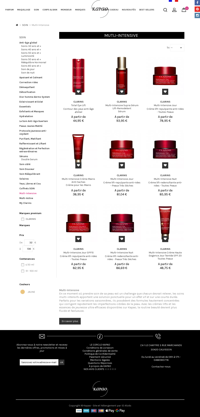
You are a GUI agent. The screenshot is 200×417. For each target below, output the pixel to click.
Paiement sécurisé (100, 356)
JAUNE (31, 291)
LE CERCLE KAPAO (100, 344)
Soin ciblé (24, 164)
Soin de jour (28, 69)
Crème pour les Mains (78, 185)
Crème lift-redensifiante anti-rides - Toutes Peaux (165, 184)
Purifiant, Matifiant (30, 138)
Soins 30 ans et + (31, 46)
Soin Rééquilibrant (29, 174)
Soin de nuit (28, 72)
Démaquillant (27, 87)
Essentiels (25, 106)
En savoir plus (70, 321)
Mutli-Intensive (27, 193)
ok (61, 362)
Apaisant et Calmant (30, 77)
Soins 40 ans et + (31, 49)
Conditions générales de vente (100, 350)
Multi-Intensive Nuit (165, 178)
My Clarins (25, 203)
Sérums (23, 156)
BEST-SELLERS (146, 9)
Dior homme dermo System (34, 97)
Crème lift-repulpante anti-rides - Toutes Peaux (165, 110)
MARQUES (80, 9)
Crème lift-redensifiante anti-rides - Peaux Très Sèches (122, 258)
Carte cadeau (110, 9)
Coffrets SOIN (27, 188)
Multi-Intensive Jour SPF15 (78, 252)
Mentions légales (100, 360)
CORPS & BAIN (50, 9)
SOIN (36, 9)
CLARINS (31, 219)
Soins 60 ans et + (31, 65)
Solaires (24, 178)
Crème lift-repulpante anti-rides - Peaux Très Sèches (121, 184)
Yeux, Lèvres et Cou (30, 183)
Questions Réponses (100, 363)
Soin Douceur (26, 169)
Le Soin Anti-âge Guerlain (33, 121)
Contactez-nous (161, 366)
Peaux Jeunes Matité (30, 126)
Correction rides (28, 82)
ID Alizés (126, 405)
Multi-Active (26, 198)
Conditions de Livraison (100, 347)
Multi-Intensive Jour (165, 105)
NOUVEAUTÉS (129, 9)
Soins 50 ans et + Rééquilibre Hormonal (33, 61)
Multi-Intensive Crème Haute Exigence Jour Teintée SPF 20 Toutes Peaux (165, 255)
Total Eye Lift (78, 105)
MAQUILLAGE (23, 9)
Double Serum (29, 159)
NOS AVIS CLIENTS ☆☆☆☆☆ (100, 369)
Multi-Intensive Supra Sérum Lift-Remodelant (121, 107)
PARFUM (9, 9)
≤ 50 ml (30, 264)
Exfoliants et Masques (31, 111)
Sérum (122, 111)
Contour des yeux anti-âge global (78, 110)
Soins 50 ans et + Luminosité (31, 54)
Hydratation (26, 116)
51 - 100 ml (31, 270)
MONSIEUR (66, 9)
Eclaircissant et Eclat (31, 101)
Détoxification (27, 92)
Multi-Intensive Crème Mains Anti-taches (78, 180)
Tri (168, 47)
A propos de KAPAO (100, 366)
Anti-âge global (28, 42)
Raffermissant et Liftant (32, 143)
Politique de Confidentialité (99, 353)
